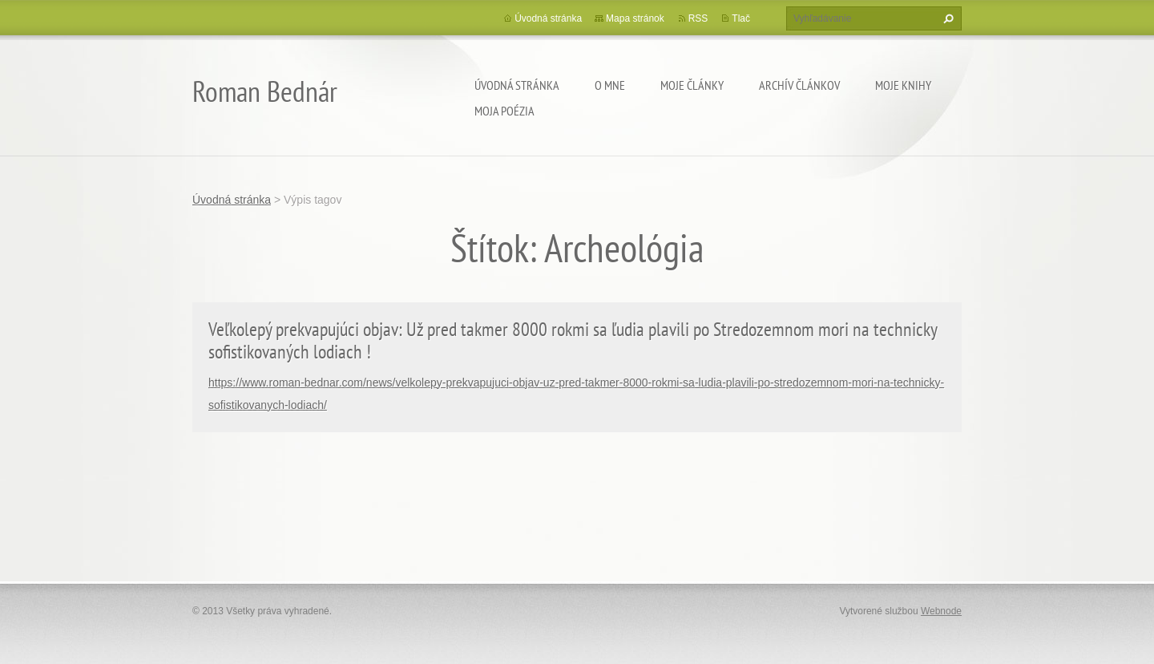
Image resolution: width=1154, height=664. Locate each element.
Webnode (941, 611)
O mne (610, 85)
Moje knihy (903, 85)
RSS (698, 18)
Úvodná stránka (516, 85)
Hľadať (946, 18)
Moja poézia (504, 111)
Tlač (741, 18)
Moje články (692, 85)
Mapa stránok (635, 18)
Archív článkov (799, 85)
